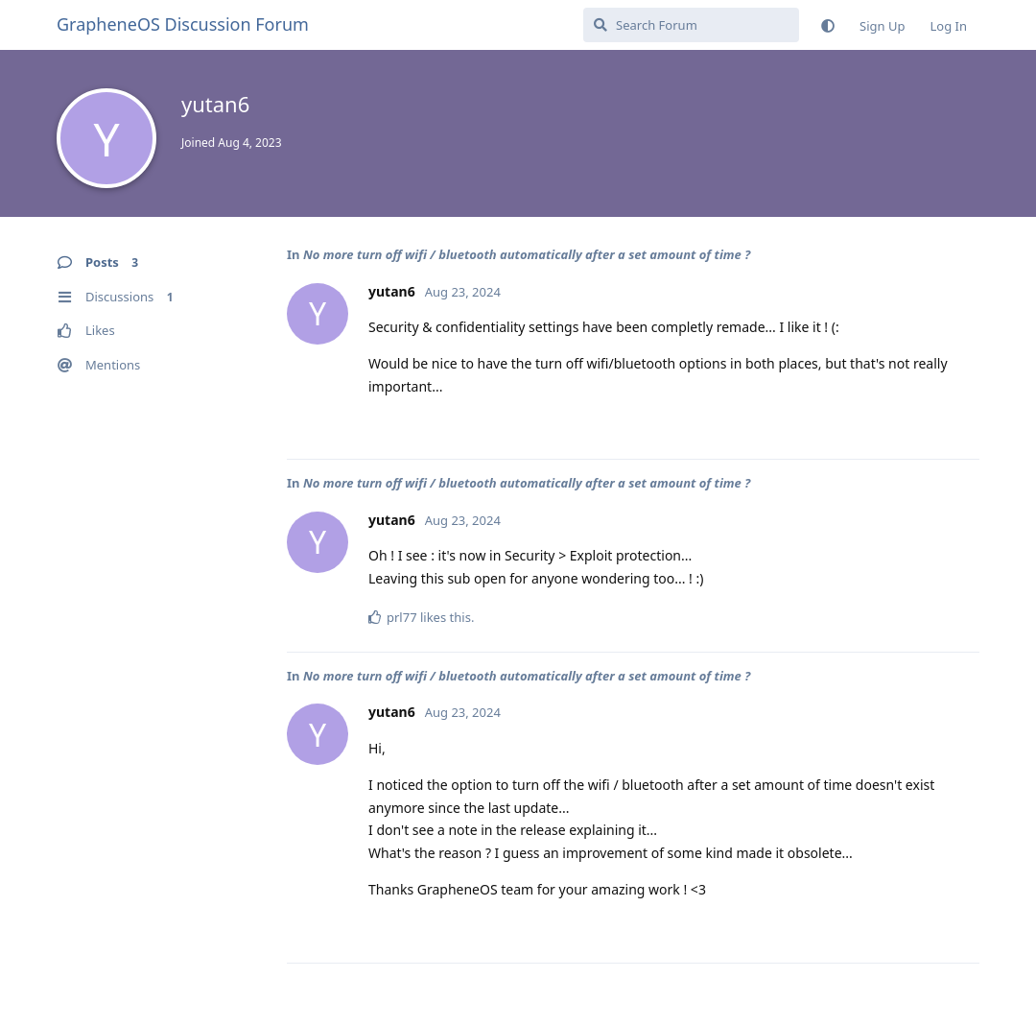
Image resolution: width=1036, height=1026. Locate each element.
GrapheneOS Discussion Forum (183, 24)
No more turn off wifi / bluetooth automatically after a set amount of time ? (526, 254)
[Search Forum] (691, 25)
